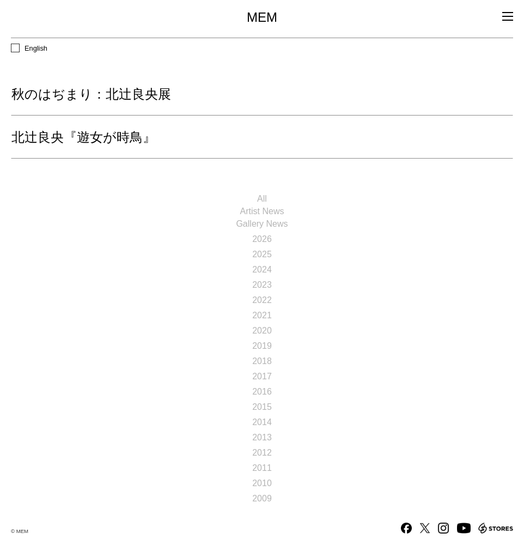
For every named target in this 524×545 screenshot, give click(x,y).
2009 (262, 498)
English (36, 48)
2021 (262, 315)
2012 (262, 452)
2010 (262, 483)
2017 (262, 376)
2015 (262, 406)
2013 (262, 437)
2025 (262, 254)
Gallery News (262, 223)
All (262, 198)
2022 (262, 300)
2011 (262, 468)
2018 (262, 361)
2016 (262, 391)
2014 (262, 422)
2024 (262, 269)
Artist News (262, 211)
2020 (262, 330)
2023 (262, 284)
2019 (262, 345)
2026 (262, 239)
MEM (262, 17)
